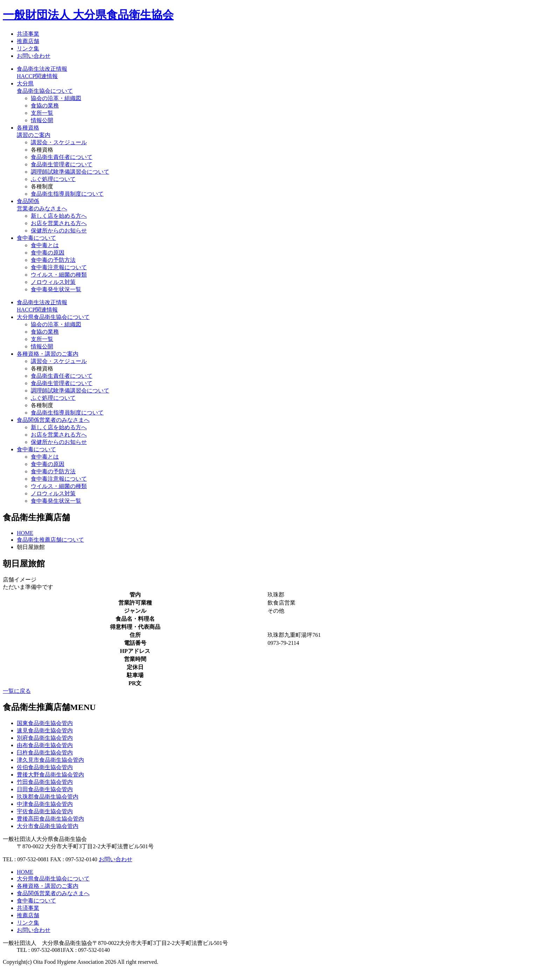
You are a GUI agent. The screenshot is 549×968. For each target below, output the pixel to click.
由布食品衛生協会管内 (45, 745)
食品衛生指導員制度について (67, 194)
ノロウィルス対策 (53, 282)
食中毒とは (45, 245)
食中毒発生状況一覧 (56, 289)
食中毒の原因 (47, 253)
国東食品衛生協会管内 (45, 723)
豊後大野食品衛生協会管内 (50, 775)
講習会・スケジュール (59, 142)
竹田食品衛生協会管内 (45, 782)
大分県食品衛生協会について (53, 317)
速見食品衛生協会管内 (45, 730)
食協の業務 (45, 106)
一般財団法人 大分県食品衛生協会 (88, 14)
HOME (25, 533)
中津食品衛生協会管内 (45, 804)
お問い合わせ (33, 56)
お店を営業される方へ (59, 223)
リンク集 (28, 48)
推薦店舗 (28, 41)
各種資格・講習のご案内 (47, 354)
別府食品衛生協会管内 (45, 738)
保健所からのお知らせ (59, 231)
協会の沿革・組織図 (56, 98)
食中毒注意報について (59, 267)
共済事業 (28, 34)
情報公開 (42, 120)
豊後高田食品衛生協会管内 (50, 819)
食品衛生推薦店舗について (50, 540)
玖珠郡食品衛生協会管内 (47, 797)
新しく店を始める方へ (59, 216)
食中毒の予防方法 (53, 260)
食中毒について (36, 238)
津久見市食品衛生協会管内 (50, 760)
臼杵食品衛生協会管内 (45, 752)
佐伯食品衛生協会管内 (45, 767)
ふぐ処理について (53, 179)
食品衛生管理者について (61, 164)
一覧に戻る (17, 691)
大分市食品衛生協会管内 (47, 826)
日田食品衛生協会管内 (45, 789)
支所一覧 (42, 113)
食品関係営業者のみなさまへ (53, 420)
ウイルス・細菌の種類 (59, 275)
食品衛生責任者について (61, 157)
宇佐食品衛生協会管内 (45, 811)
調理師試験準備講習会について (70, 172)
